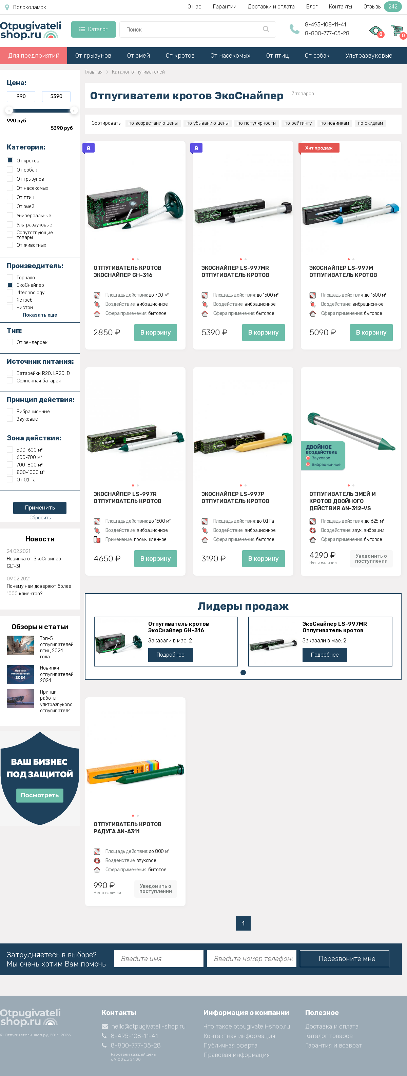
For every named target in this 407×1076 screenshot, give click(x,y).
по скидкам (370, 123)
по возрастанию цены (153, 123)
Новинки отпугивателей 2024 (56, 674)
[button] (133, 259)
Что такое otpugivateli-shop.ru (247, 1026)
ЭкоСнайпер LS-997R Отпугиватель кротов (127, 497)
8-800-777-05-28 (327, 33)
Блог (311, 6)
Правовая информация (237, 1055)
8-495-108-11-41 (325, 24)
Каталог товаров (329, 1036)
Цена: (16, 82)
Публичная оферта (230, 1045)
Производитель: (35, 266)
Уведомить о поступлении (371, 558)
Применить (40, 507)
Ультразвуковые (369, 55)
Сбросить (40, 518)
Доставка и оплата (331, 1026)
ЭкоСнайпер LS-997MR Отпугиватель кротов (235, 271)
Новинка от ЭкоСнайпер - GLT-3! (36, 562)
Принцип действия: (41, 399)
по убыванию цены (208, 123)
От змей (138, 55)
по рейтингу (298, 123)
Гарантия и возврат (333, 1045)
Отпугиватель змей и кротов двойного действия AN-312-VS (342, 501)
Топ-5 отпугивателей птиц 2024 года (56, 648)
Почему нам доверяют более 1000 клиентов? (39, 590)
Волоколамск (25, 7)
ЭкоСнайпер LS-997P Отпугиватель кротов (235, 497)
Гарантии (224, 6)
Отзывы (383, 6)
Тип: (14, 330)
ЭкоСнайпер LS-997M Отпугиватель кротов (343, 271)
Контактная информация (239, 1036)
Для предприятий (33, 55)
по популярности (256, 123)
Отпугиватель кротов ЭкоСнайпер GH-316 (127, 271)
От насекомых (230, 55)
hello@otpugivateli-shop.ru (144, 1026)
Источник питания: (40, 361)
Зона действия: (34, 438)
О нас (194, 6)
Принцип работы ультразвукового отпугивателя (56, 701)
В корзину (155, 332)
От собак (317, 55)
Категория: (26, 147)
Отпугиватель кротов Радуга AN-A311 (127, 828)
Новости (40, 539)
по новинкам (335, 123)
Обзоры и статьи (40, 627)
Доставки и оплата (271, 6)
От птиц (277, 55)
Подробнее (171, 655)
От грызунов (93, 55)
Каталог (93, 29)
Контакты (340, 6)
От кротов (180, 55)
